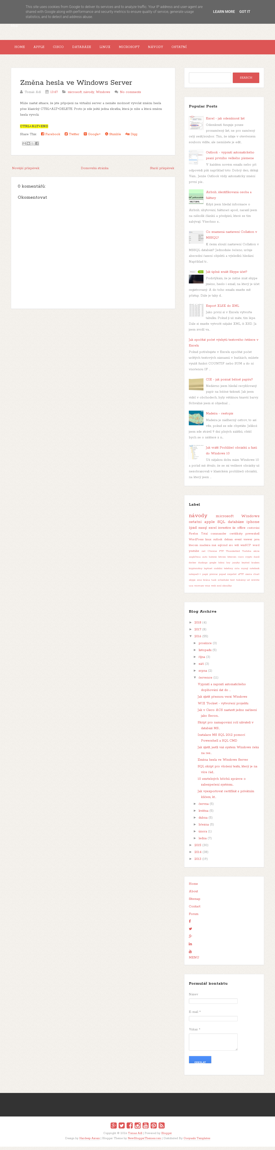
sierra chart (252, 577)
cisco (241, 560)
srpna (203, 674)
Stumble (113, 137)
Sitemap (194, 903)
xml (219, 589)
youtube (194, 554)
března (204, 828)
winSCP (245, 549)
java (256, 543)
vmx (207, 589)
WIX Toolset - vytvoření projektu (223, 707)
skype (192, 583)
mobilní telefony (223, 572)
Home (21, 49)
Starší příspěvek (162, 172)
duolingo (202, 566)
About (193, 895)
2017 (197, 633)
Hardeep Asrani (89, 1141)
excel (213, 531)
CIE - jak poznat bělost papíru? (229, 383)
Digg (131, 137)
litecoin (193, 549)
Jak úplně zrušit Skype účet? (226, 275)
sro (231, 549)
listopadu (205, 654)
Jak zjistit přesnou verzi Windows (222, 700)
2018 (197, 626)
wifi (236, 549)
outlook (217, 543)
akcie (256, 554)
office (241, 531)
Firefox (193, 537)
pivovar (213, 577)
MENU (194, 961)
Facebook (50, 137)
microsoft (75, 95)
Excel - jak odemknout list (225, 122)
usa (191, 589)
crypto (248, 560)
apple (209, 525)
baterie (213, 560)
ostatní (195, 525)
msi (214, 549)
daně (256, 560)
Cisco (66, 49)
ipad (193, 531)
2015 (197, 849)
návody (88, 95)
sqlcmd (222, 549)
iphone (252, 525)
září (201, 667)
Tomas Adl (135, 1136)
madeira (205, 549)
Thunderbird (233, 554)
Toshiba (246, 554)
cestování (253, 531)
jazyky (236, 566)
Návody (177, 49)
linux (208, 543)
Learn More (224, 12)
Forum (193, 918)
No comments (130, 95)
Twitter (72, 137)
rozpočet (232, 577)
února (203, 835)
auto (204, 560)
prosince (205, 647)
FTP (221, 554)
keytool (245, 566)
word (256, 549)
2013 (197, 863)
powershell (252, 537)
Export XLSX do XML (222, 309)
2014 (197, 856)
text (232, 583)
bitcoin (222, 560)
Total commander (214, 537)
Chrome (212, 554)
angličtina (195, 560)
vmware (199, 589)
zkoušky (227, 589)
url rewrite (253, 583)
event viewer (243, 543)
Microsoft (147, 49)
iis (234, 531)
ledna (203, 842)
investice (224, 531)
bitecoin (231, 560)
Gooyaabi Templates (196, 1141)
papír (205, 577)
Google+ (92, 137)
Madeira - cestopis (219, 417)
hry (228, 566)
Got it (244, 12)
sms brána (203, 583)
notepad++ (195, 577)
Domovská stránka (94, 172)
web (213, 589)
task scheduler (220, 583)
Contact (194, 910)
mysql (244, 572)
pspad (222, 577)
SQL (221, 525)
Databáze (93, 49)
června (204, 808)
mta (237, 572)
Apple (44, 49)
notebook (254, 572)
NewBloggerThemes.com (144, 1141)
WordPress (196, 543)
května (203, 814)
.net (203, 554)
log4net (208, 572)
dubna (203, 821)
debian (228, 543)
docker (192, 566)
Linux (120, 49)
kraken (255, 566)
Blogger (166, 1136)
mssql (202, 531)
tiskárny (241, 583)
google (212, 566)
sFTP (241, 577)
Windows (103, 95)
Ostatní (204, 49)
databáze (236, 525)
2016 (197, 640)
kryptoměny (195, 572)
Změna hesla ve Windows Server (76, 86)
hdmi (221, 566)
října (202, 661)
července (205, 681)
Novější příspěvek (25, 172)
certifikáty (236, 537)
